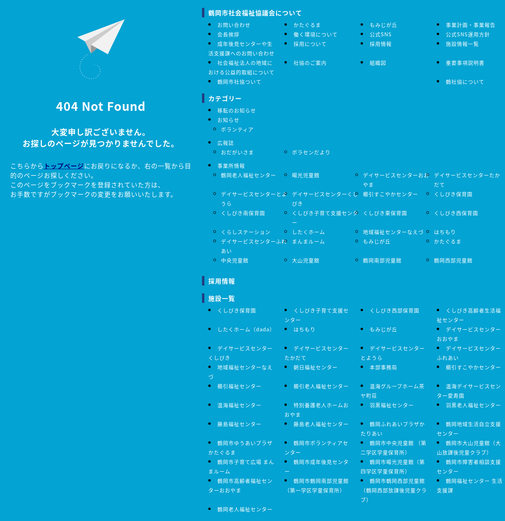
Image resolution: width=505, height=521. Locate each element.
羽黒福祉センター (392, 405)
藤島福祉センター (239, 424)
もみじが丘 (383, 24)
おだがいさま (237, 152)
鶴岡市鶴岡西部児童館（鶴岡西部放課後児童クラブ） (394, 490)
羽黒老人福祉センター (473, 405)
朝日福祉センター (316, 367)
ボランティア (237, 129)
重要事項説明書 (465, 62)
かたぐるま (307, 24)
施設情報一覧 (462, 43)
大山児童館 (306, 260)
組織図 (378, 62)
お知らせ (228, 119)
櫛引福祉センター (239, 386)
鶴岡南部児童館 (382, 260)
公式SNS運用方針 (468, 34)
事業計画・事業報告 (471, 24)
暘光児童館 (306, 175)
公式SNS (381, 34)
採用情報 (381, 43)
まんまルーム (308, 241)
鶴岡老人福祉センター (248, 175)
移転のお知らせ (236, 110)
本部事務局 (383, 367)
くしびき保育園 (453, 194)
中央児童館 (235, 260)
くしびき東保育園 (385, 213)
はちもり (445, 231)
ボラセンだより (311, 152)
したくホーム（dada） (246, 329)
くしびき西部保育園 (394, 310)
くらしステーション (246, 231)
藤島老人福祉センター (321, 424)
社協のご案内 (310, 62)
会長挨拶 (228, 34)
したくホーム (308, 231)
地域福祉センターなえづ (393, 231)
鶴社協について (465, 81)
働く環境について (316, 34)
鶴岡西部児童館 (453, 260)
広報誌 (225, 142)
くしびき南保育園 (243, 213)
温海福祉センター (239, 405)
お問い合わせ (234, 24)
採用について (310, 43)
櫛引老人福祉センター (321, 386)
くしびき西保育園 (456, 213)
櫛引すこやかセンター (390, 194)
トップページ (64, 165)
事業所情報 (231, 165)
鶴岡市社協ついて (239, 81)
